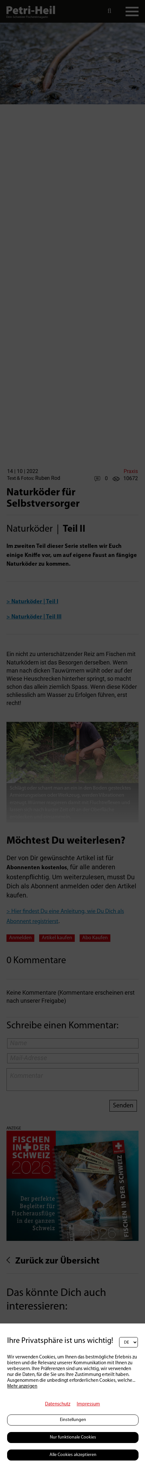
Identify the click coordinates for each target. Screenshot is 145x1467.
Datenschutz (57, 1404)
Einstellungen (73, 1419)
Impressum (88, 1404)
